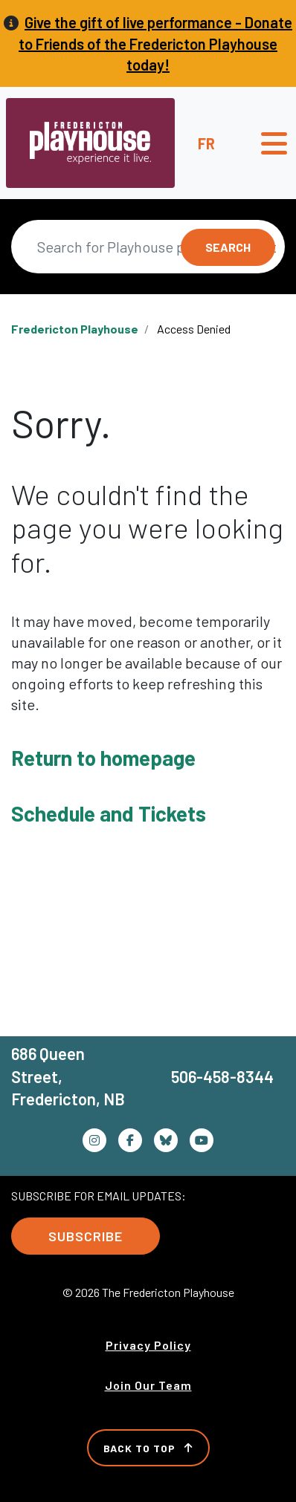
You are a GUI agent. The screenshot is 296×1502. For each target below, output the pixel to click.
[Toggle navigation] (274, 143)
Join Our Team (148, 1385)
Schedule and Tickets (108, 813)
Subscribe (85, 1236)
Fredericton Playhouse (74, 329)
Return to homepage (103, 757)
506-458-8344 (222, 1076)
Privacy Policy (148, 1345)
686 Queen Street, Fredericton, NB (68, 1076)
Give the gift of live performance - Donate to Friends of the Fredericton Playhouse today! (155, 43)
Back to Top (148, 1448)
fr (206, 143)
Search (228, 247)
